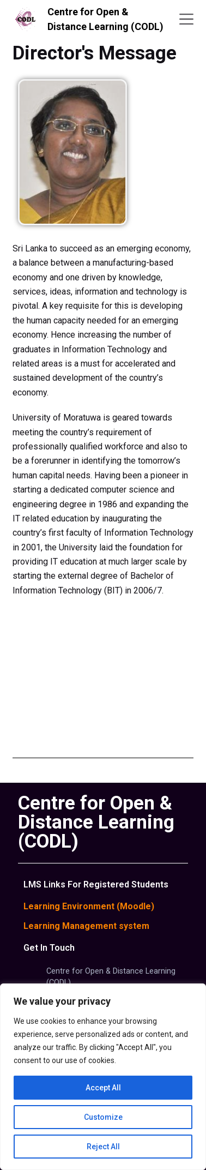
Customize (103, 1117)
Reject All (103, 1146)
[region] (103, 1076)
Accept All (103, 1087)
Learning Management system (86, 926)
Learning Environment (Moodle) (88, 906)
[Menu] (186, 19)
